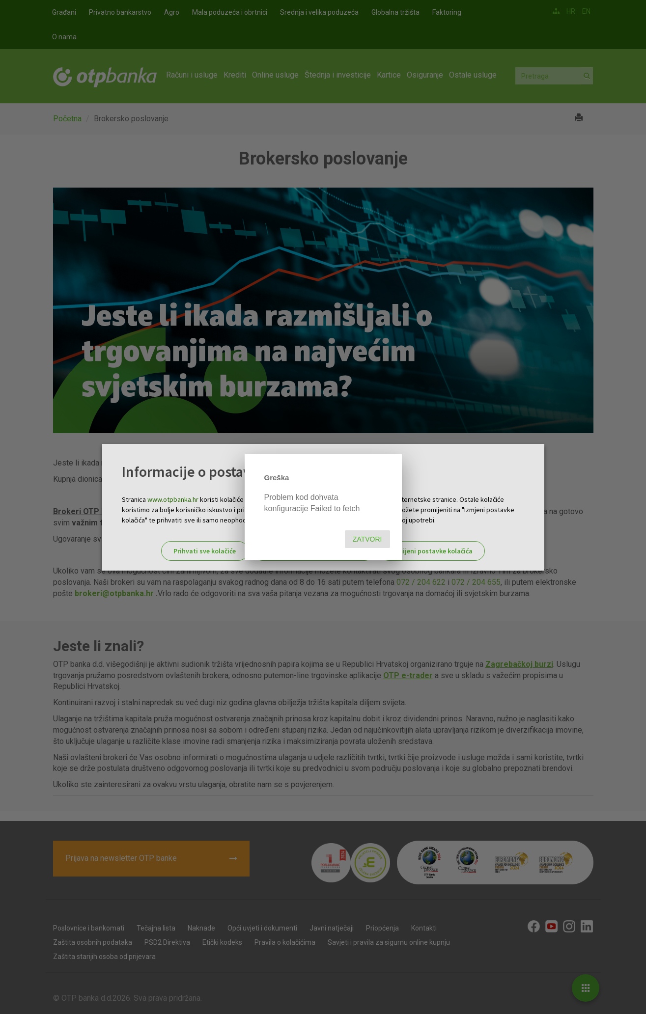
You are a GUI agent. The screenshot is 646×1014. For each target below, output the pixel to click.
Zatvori (367, 539)
